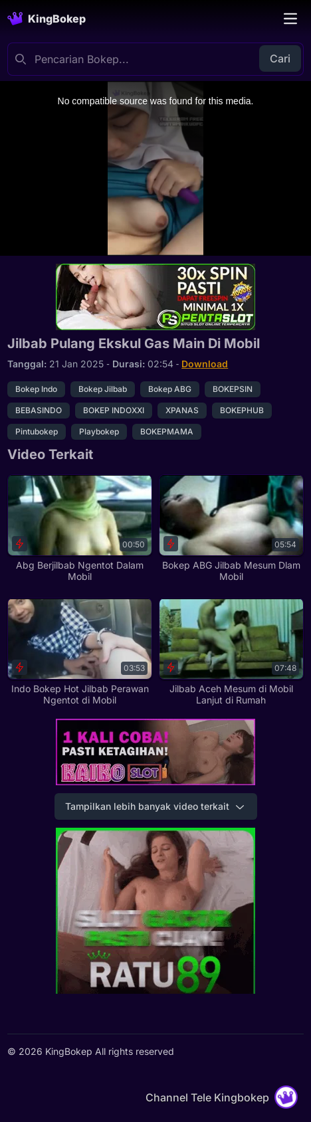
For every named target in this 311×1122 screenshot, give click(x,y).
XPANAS (182, 410)
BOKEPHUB (242, 410)
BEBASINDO (38, 410)
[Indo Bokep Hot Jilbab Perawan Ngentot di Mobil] (79, 651)
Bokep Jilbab (102, 389)
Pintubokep (36, 431)
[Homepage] (46, 19)
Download (204, 363)
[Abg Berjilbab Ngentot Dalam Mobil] (79, 528)
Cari (280, 58)
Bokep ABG (169, 389)
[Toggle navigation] (290, 18)
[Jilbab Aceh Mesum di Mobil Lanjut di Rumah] (231, 651)
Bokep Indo (36, 389)
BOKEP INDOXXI (113, 410)
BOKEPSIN (233, 389)
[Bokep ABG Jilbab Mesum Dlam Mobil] (231, 528)
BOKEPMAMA (166, 431)
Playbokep (99, 431)
